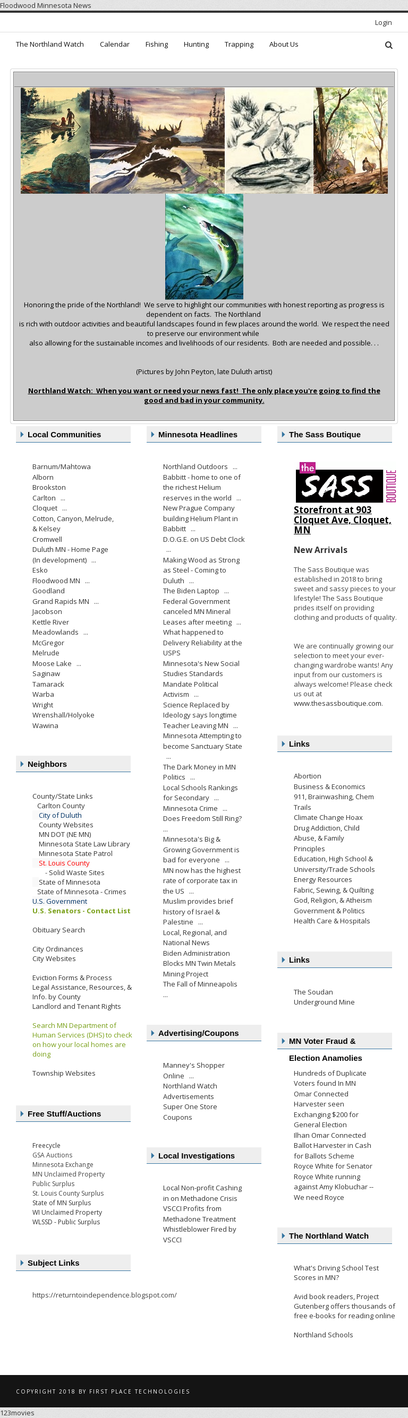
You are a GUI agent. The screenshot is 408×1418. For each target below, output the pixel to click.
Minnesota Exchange (63, 1164)
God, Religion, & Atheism (333, 900)
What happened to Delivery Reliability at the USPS (202, 642)
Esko (40, 570)
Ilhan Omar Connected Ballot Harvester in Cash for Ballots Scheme (332, 1145)
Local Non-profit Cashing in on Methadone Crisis (202, 1193)
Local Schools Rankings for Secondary (200, 793)
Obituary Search (58, 930)
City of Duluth (60, 815)
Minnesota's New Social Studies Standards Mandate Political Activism (201, 679)
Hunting (196, 44)
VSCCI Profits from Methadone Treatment (199, 1214)
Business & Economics (330, 786)
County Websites (66, 824)
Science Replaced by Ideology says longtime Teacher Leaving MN (200, 715)
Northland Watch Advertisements (190, 1091)
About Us (284, 44)
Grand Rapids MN (61, 601)
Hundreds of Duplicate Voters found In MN (330, 1078)
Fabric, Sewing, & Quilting (333, 890)
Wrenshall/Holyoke (63, 715)
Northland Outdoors (196, 466)
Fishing (157, 44)
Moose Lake (52, 663)
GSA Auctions (52, 1155)
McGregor (48, 642)
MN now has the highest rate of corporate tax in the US (202, 881)
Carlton (44, 498)
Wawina (45, 725)
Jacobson (47, 611)
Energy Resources (323, 879)
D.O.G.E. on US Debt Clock (204, 539)
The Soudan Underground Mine (324, 997)
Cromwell (47, 539)
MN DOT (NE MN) (65, 834)
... (63, 498)
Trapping (239, 44)
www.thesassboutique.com (337, 703)
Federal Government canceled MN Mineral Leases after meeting (198, 611)
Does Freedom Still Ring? (203, 818)
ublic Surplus (81, 1221)
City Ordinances (57, 949)
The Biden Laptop (192, 590)
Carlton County (61, 805)
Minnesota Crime (191, 808)
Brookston (49, 487)
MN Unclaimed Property (68, 1174)
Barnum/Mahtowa (61, 466)
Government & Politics (329, 910)
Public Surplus (53, 1183)
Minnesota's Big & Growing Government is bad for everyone (201, 849)
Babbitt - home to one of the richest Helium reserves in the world (202, 487)
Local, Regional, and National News (195, 938)
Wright (42, 705)
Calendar (115, 44)
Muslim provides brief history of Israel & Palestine (198, 911)
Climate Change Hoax (328, 817)
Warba (43, 694)
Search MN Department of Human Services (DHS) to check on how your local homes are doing (82, 1040)
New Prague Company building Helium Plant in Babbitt (200, 518)
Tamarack (48, 684)
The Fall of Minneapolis (201, 984)
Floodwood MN (57, 580)
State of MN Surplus (61, 1202)
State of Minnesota (69, 882)
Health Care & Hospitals (332, 921)
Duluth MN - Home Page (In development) (70, 554)
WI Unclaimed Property (67, 1212)
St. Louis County (64, 863)
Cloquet (45, 508)
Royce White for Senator (333, 1166)
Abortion (307, 776)
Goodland (48, 590)
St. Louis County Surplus (68, 1193)
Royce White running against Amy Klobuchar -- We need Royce (333, 1187)
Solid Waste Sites (77, 872)
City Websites (54, 958)
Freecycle (46, 1145)
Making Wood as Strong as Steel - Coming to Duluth (201, 570)
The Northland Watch (50, 44)
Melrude (46, 653)
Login (383, 22)
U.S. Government (59, 901)
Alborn (43, 477)
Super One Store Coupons (190, 1112)
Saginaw (46, 673)
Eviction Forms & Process (72, 977)
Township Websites (64, 1073)
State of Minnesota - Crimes (81, 891)
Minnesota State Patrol (76, 853)
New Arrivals (320, 550)
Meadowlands (56, 632)
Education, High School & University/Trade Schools (334, 864)
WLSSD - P (47, 1221)
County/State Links (62, 796)
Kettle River (50, 622)
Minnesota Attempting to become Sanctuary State (202, 741)
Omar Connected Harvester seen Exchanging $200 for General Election (326, 1109)
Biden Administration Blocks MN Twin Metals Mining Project (199, 963)
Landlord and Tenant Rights (76, 1006)
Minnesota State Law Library (84, 844)
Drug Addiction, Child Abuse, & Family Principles (327, 838)
